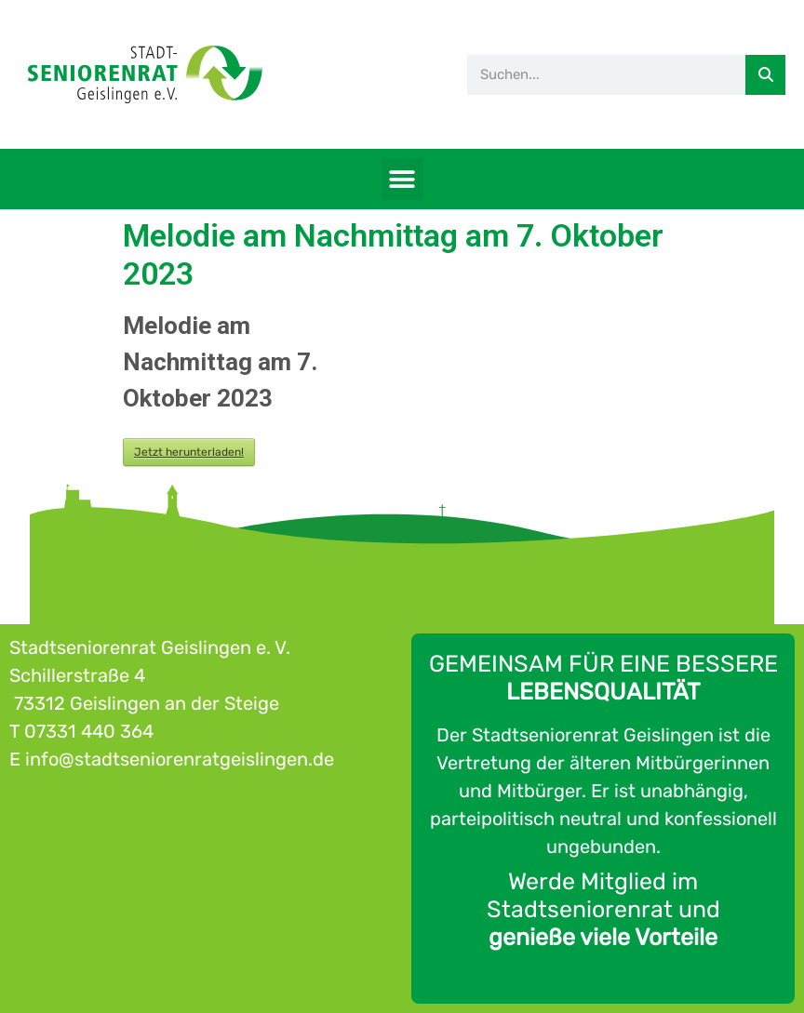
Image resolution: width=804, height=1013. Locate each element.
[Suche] (765, 75)
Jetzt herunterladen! (189, 452)
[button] (402, 179)
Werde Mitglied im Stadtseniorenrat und (603, 909)
